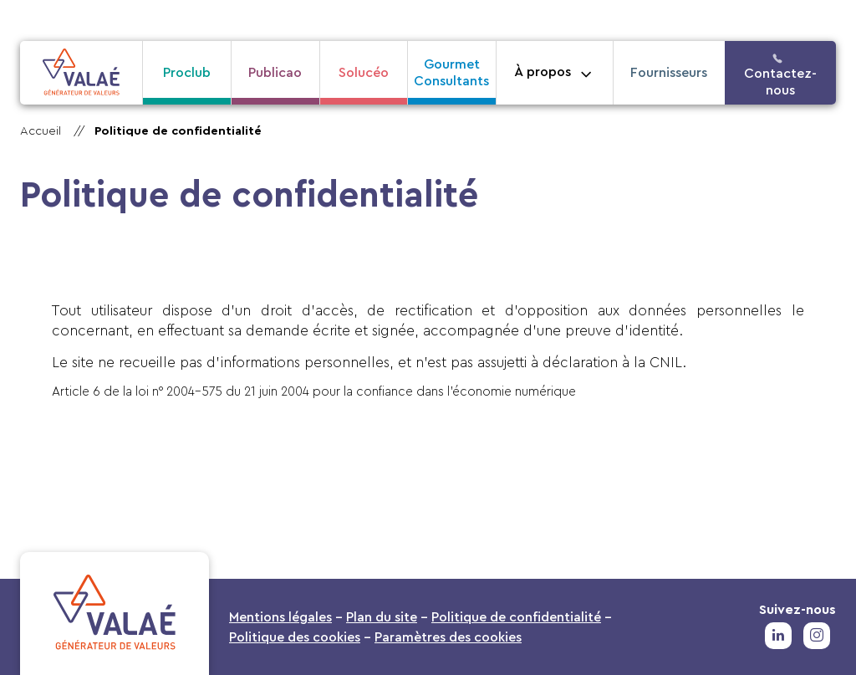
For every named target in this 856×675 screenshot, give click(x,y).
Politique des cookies (294, 637)
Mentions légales (280, 617)
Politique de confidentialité (178, 131)
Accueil (40, 131)
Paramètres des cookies (448, 637)
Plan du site (381, 617)
